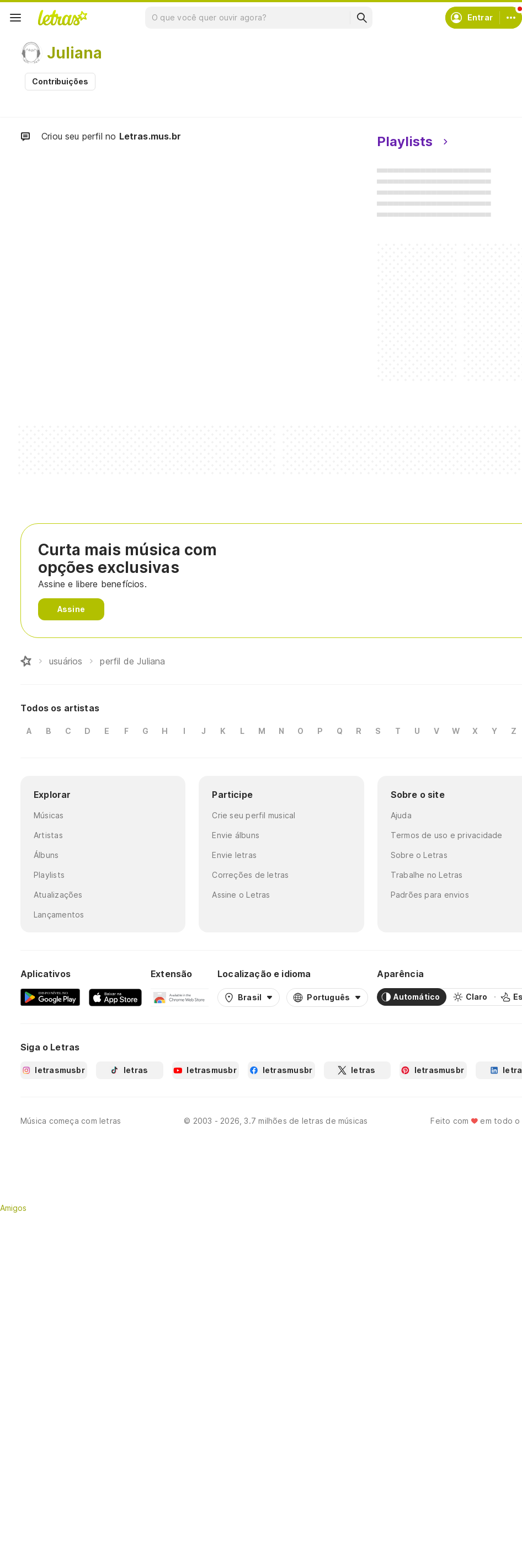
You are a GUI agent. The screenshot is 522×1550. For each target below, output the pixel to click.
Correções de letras (250, 874)
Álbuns (46, 855)
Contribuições (60, 81)
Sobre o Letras (419, 855)
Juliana (74, 53)
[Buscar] (361, 18)
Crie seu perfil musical (253, 815)
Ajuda (401, 815)
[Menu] (15, 18)
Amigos (13, 1208)
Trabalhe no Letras (427, 874)
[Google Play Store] (50, 997)
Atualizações (58, 894)
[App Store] (115, 997)
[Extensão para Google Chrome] (180, 997)
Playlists (49, 874)
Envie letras (234, 855)
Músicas (49, 815)
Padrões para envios (430, 894)
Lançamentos (59, 914)
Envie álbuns (235, 835)
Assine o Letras (241, 894)
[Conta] (511, 18)
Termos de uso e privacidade (447, 835)
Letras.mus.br (150, 136)
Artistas (48, 835)
